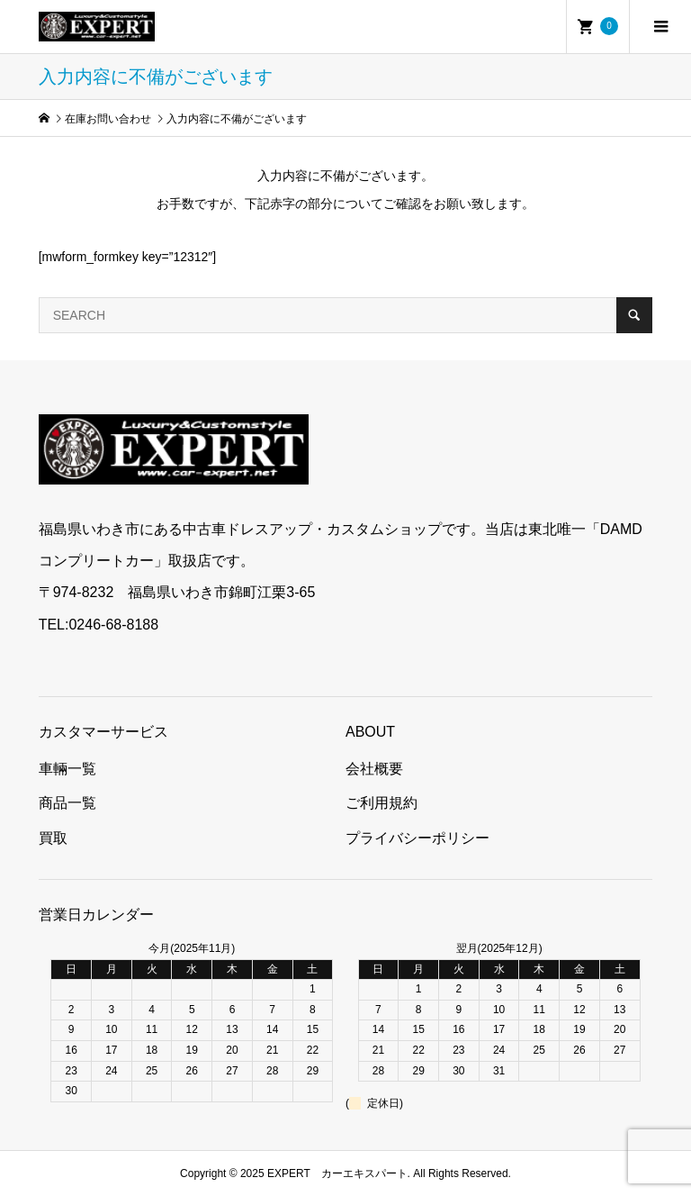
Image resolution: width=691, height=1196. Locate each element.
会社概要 (374, 768)
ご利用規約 (381, 803)
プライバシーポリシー (417, 838)
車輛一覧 (67, 768)
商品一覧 (67, 803)
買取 (53, 838)
